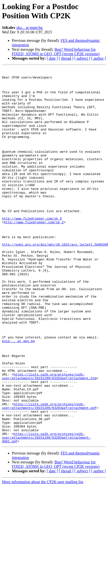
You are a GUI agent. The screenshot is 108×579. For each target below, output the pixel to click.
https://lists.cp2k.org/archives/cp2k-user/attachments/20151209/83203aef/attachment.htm (49, 438)
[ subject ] (82, 58)
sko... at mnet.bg (29, 27)
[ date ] (52, 58)
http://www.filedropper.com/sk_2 (34, 253)
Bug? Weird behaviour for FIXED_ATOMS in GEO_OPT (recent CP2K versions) (56, 51)
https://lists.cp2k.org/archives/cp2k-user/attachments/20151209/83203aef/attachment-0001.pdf (46, 511)
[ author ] (98, 58)
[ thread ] (66, 58)
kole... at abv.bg (18, 396)
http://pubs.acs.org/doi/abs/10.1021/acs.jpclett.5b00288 (55, 280)
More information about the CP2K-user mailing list (42, 557)
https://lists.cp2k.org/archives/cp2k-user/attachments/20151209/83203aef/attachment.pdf (49, 473)
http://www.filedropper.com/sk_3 (32, 249)
